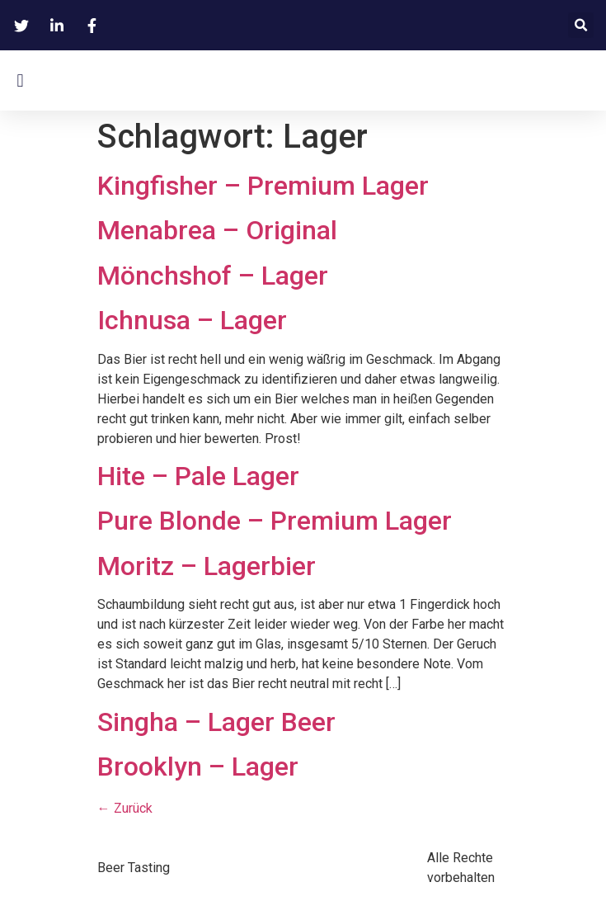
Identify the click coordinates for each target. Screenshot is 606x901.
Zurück (125, 808)
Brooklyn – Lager (197, 766)
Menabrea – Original (217, 230)
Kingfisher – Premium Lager (263, 185)
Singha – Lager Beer (216, 722)
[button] (581, 25)
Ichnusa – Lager (192, 320)
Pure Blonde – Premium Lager (274, 520)
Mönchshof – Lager (212, 275)
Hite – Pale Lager (198, 476)
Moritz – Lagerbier (206, 566)
